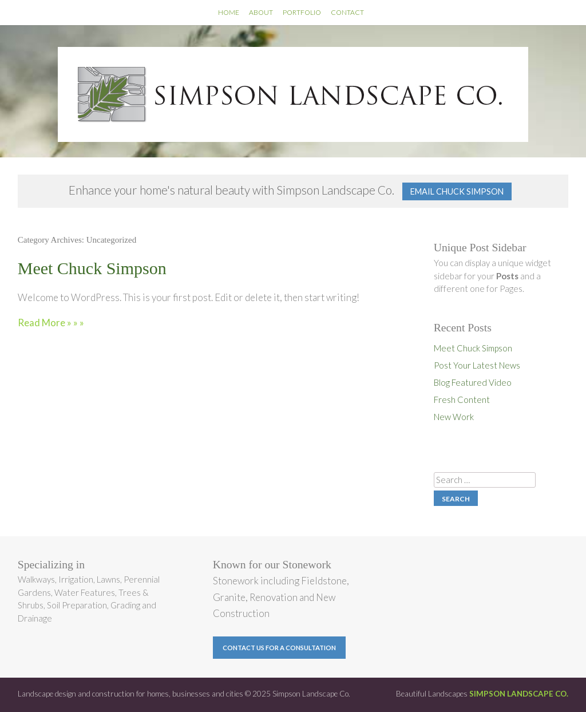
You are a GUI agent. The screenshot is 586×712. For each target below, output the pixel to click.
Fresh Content (462, 399)
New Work (454, 417)
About (261, 12)
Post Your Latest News (477, 365)
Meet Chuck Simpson (92, 268)
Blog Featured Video (473, 382)
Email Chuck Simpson (457, 191)
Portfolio (302, 12)
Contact (347, 12)
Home (228, 12)
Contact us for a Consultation (279, 647)
